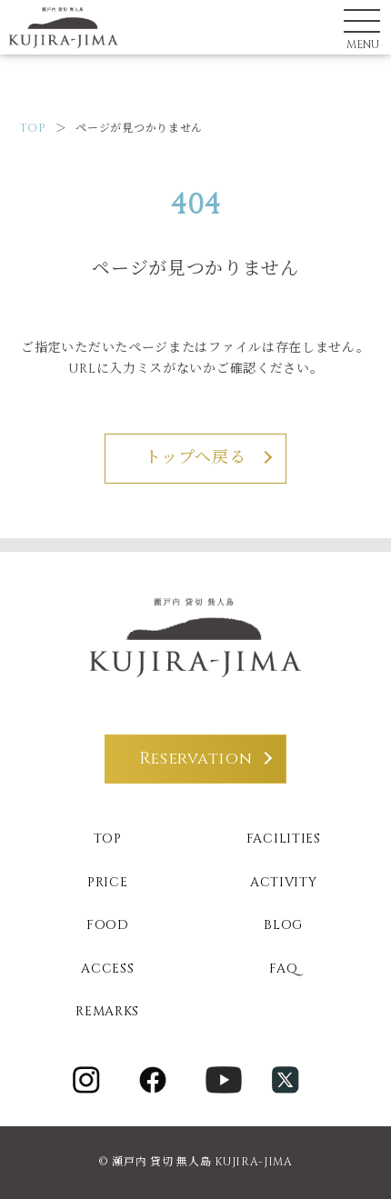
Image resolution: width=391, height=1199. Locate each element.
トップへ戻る (195, 457)
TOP (33, 128)
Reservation (196, 758)
